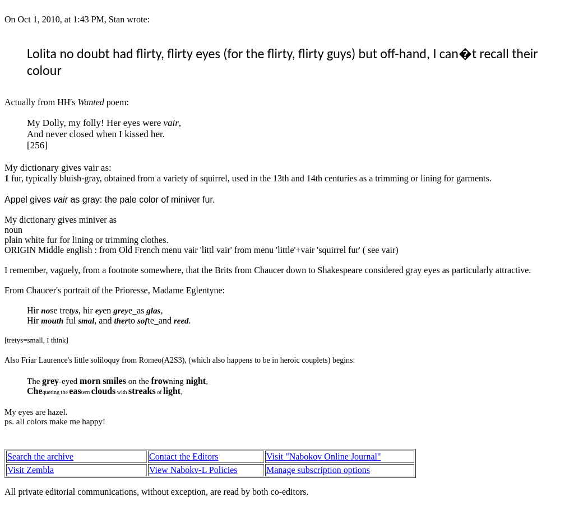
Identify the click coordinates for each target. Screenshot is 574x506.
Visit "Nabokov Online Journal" (323, 456)
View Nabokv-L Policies (193, 470)
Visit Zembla (30, 470)
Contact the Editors (184, 456)
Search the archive (40, 456)
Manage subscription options (318, 470)
